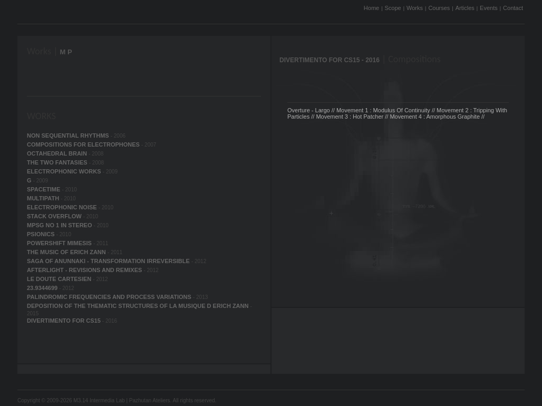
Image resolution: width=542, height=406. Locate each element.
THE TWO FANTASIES (58, 162)
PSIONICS (41, 234)
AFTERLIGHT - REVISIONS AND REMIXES (85, 270)
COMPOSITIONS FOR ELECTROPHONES (84, 144)
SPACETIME (44, 189)
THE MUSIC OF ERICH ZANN (67, 252)
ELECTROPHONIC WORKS (65, 171)
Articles (465, 8)
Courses (439, 8)
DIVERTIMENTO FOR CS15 (64, 320)
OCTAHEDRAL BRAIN (58, 153)
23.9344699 (43, 288)
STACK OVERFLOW (55, 216)
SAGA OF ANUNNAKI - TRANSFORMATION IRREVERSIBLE (109, 261)
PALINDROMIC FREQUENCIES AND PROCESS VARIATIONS (110, 297)
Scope (393, 8)
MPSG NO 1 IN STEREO (60, 225)
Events (489, 8)
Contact (513, 8)
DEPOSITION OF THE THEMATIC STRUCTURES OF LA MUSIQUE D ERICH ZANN (138, 306)
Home (371, 8)
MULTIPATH (44, 198)
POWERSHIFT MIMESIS (60, 243)
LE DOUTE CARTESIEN (60, 279)
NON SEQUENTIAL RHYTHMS (69, 135)
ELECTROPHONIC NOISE (63, 207)
